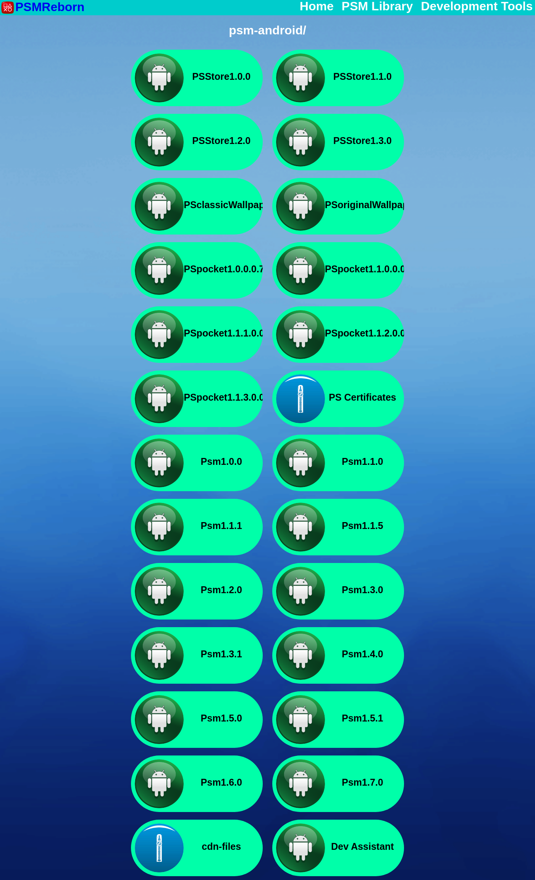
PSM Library (377, 6)
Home (317, 6)
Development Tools (477, 6)
